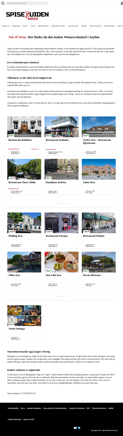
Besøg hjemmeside (14, 149)
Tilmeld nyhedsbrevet (99, 408)
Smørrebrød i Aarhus (58, 26)
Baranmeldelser (43, 26)
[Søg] (3, 3)
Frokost (32, 26)
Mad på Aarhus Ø (95, 26)
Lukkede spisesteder (14, 419)
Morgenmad (16, 26)
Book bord (34, 149)
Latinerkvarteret (73, 26)
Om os (23, 408)
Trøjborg (84, 26)
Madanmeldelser (109, 26)
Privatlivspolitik (13, 408)
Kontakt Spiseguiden (34, 408)
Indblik (110, 408)
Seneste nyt (5, 26)
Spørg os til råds (28, 419)
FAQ (88, 408)
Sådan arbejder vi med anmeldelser (55, 408)
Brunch (25, 26)
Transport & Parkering (76, 408)
